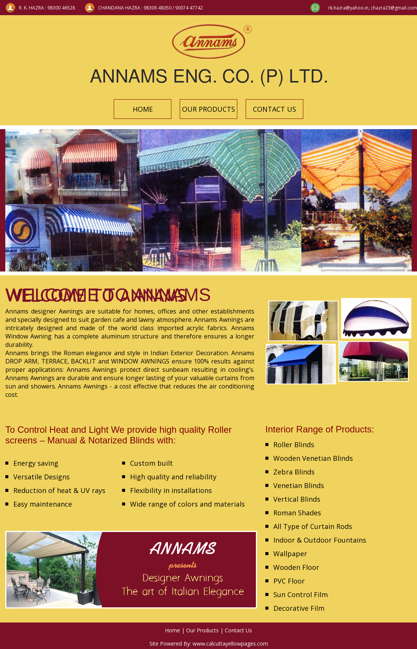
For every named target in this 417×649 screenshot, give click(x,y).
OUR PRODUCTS (208, 109)
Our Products (202, 630)
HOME (143, 109)
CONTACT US (274, 109)
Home (172, 630)
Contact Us (238, 630)
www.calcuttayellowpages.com (230, 643)
